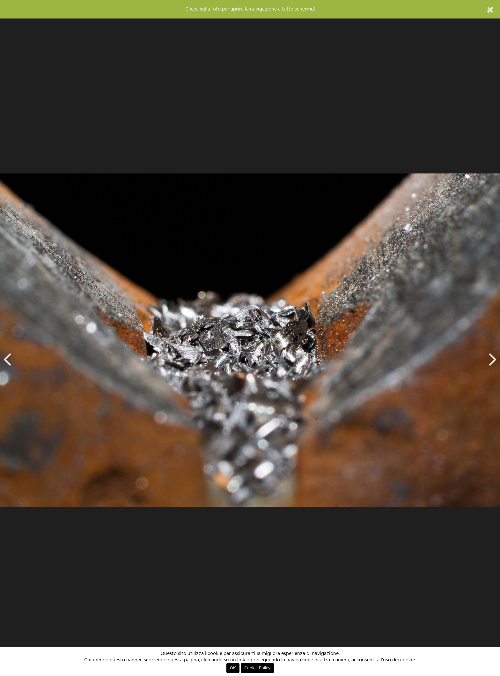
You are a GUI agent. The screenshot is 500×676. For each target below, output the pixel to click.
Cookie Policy (257, 668)
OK (233, 668)
